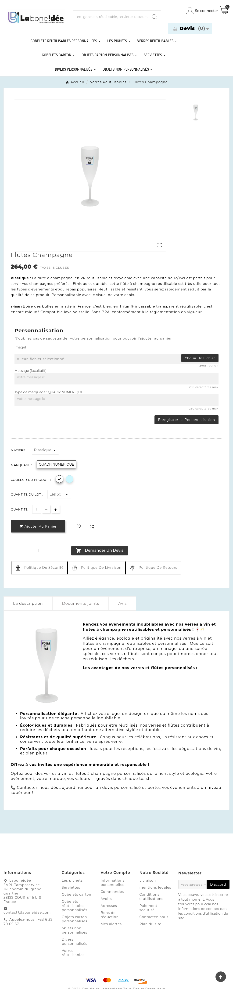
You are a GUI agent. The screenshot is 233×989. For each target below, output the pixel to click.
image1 (20, 347)
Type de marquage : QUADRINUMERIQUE (48, 392)
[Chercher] (110, 17)
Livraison (148, 880)
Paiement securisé (149, 908)
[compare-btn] (92, 526)
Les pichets (72, 880)
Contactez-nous (154, 917)
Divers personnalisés (74, 941)
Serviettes (71, 887)
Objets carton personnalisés (74, 919)
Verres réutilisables (73, 953)
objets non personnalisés (74, 930)
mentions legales (155, 887)
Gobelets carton (76, 894)
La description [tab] (28, 603)
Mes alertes (111, 924)
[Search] (154, 16)
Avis (122, 603)
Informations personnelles (112, 882)
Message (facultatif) (30, 371)
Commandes (112, 892)
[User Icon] (202, 10)
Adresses (108, 906)
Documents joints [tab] (80, 603)
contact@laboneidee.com (27, 912)
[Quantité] (36, 509)
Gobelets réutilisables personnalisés (74, 905)
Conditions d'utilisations (151, 896)
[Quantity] (40, 550)
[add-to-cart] (38, 526)
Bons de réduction (109, 915)
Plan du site (150, 924)
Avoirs (106, 899)
